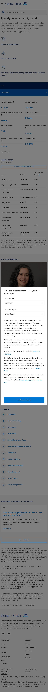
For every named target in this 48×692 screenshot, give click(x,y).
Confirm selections (24, 400)
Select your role (9, 299)
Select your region (10, 310)
